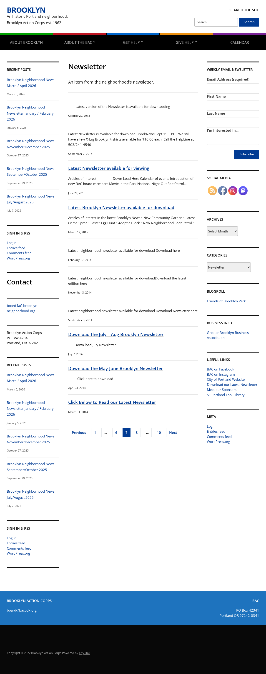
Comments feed (19, 253)
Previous (79, 432)
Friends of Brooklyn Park (226, 301)
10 (159, 432)
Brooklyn (26, 10)
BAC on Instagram (221, 374)
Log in (11, 242)
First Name (216, 96)
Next (173, 432)
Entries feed (16, 248)
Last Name (216, 113)
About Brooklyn (26, 42)
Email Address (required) (228, 79)
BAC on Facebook (220, 369)
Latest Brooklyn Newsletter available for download (121, 207)
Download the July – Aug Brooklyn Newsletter (115, 334)
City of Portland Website (226, 379)
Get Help (131, 42)
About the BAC (78, 42)
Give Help (185, 42)
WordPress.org (18, 258)
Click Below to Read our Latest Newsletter (112, 402)
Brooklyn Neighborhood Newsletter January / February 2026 (30, 113)
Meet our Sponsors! (222, 389)
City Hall (84, 653)
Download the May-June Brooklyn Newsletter (115, 368)
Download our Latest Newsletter (232, 384)
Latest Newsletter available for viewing (108, 168)
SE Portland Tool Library (226, 395)
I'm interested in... (222, 130)
